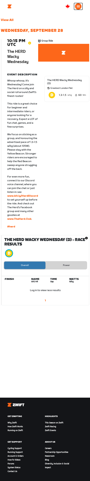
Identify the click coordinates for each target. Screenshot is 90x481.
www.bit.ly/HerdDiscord (22, 195)
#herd (11, 226)
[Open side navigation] (78, 6)
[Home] (10, 6)
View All (7, 20)
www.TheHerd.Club (19, 218)
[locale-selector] (67, 6)
